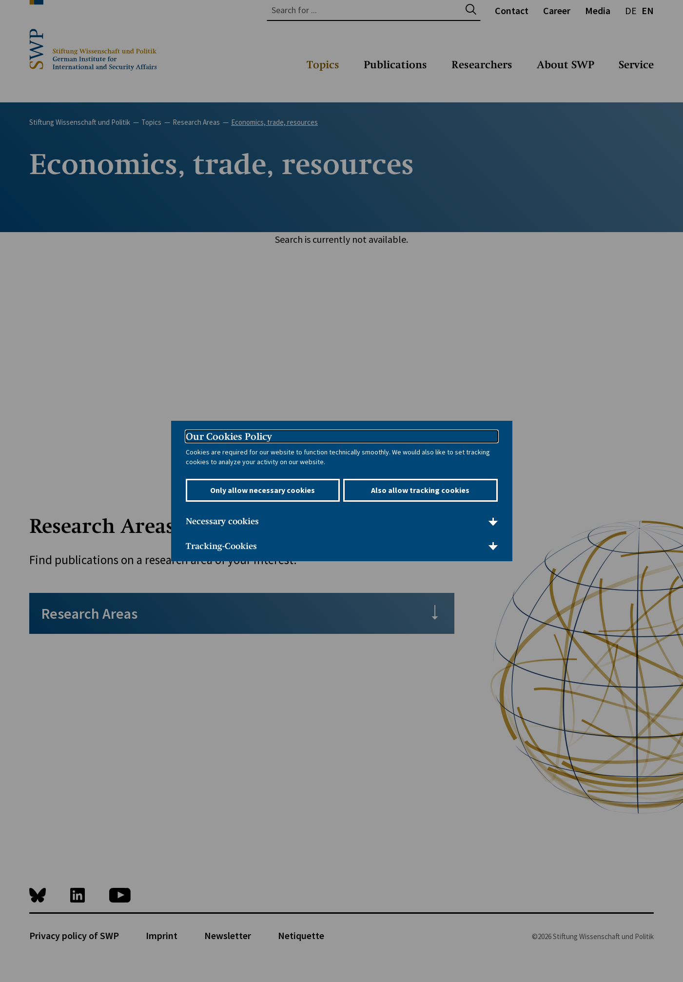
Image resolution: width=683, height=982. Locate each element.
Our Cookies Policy (229, 436)
